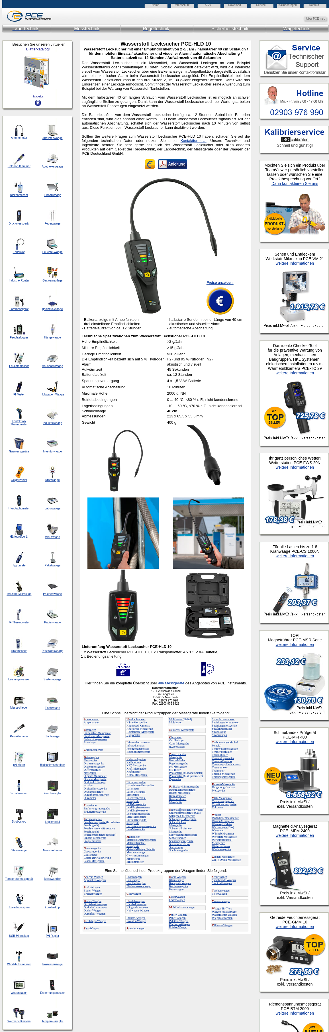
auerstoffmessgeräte (181, 809)
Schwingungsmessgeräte (183, 834)
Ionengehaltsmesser (137, 748)
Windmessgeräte (221, 849)
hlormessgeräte (93, 749)
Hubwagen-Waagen (137, 910)
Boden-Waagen (92, 890)
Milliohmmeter (135, 861)
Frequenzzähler (92, 841)
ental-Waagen (92, 901)
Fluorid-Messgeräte (95, 837)
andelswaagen (135, 901)
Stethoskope (176, 847)
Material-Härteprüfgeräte (140, 849)
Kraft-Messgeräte (136, 768)
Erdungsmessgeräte (95, 811)
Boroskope (90, 742)
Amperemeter (91, 722)
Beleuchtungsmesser (95, 739)
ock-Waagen (92, 887)
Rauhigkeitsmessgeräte (182, 789)
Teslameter (218, 770)
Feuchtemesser (92, 828)
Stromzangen (219, 735)
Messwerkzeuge (135, 852)
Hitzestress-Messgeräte (139, 728)
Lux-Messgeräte (135, 829)
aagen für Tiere (222, 908)
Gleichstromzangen (137, 855)
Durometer (90, 798)
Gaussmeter (90, 854)
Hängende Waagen (137, 907)
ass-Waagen (91, 928)
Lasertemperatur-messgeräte (136, 799)
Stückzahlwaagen (222, 883)
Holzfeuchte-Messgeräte (140, 731)
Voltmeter (217, 807)
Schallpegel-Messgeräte (183, 819)
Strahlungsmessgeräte (224, 725)
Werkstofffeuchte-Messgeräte (222, 841)
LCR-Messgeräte (136, 804)
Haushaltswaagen (136, 904)
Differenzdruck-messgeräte (93, 771)
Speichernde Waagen (224, 880)
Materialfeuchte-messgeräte (136, 844)
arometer (90, 729)
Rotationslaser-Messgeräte (177, 801)
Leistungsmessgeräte (138, 813)
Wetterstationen (221, 846)
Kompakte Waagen (180, 883)
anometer (133, 836)
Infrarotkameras (135, 745)
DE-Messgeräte (222, 798)
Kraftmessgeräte (178, 886)
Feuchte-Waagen (136, 883)
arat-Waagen (177, 876)
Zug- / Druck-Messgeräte (226, 859)
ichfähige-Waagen (95, 921)
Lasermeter (132, 788)
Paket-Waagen (177, 917)
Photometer (176, 772)
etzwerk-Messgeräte (181, 729)
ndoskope (90, 805)
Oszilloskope (176, 740)
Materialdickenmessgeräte (141, 839)
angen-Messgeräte (223, 856)
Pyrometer (175, 779)
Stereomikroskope (179, 844)
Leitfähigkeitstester (137, 810)
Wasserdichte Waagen (224, 914)
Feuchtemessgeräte (95, 822)
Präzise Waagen (178, 927)
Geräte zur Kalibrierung (97, 857)
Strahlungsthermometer (225, 722)
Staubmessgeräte (178, 850)
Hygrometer (133, 735)
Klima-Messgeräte (137, 774)
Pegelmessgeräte (178, 763)
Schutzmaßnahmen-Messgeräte (180, 830)
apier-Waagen (178, 914)
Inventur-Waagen (136, 921)
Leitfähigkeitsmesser (138, 807)
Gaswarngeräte (92, 851)
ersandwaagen (221, 901)
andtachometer (136, 719)
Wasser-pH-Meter (222, 824)
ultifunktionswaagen (182, 907)
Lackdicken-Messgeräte (140, 785)
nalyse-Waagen (93, 876)
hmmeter (175, 737)
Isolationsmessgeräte (138, 751)
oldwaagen (133, 893)
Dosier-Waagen (92, 910)
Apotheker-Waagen (95, 880)
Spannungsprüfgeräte (181, 841)
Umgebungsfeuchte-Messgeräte (223, 789)
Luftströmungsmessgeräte (141, 826)
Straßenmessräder (222, 728)
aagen (216, 814)
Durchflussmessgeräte (96, 794)
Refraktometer (177, 796)
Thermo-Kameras (222, 761)
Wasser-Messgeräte (223, 821)
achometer (219, 742)
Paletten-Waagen (179, 921)
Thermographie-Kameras (226, 764)
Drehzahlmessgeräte (95, 788)
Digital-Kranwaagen (95, 907)
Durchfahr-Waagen (94, 913)
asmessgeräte (92, 848)
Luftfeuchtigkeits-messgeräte (136, 821)
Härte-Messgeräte (136, 722)
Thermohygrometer (223, 758)
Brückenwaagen (93, 893)
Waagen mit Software (224, 911)
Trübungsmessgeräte (223, 776)
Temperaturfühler (222, 751)
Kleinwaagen (176, 880)
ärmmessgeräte (136, 782)
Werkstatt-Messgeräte (224, 836)
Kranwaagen (176, 889)
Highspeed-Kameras (138, 725)
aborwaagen (177, 896)
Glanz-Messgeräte (94, 860)
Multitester (175, 722)
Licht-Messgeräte (136, 816)
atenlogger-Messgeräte (91, 759)
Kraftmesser (133, 771)
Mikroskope (133, 858)
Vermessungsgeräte (223, 801)
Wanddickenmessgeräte (225, 817)
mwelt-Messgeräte (223, 784)
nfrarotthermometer (138, 742)
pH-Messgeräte (178, 766)
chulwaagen (219, 876)
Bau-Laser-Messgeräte (96, 736)
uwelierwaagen (135, 928)
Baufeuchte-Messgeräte (97, 733)
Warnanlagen (220, 827)
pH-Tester (175, 769)
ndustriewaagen (136, 917)
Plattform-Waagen (179, 924)
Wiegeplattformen (222, 917)
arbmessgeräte (93, 819)
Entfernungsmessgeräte (97, 808)
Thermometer (219, 767)
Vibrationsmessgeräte (224, 804)
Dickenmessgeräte (94, 766)
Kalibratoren (133, 762)
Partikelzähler (177, 760)
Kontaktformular (194, 140)
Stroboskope (219, 731)
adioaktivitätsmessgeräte (184, 786)
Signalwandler (177, 837)
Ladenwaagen (177, 900)
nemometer (91, 719)
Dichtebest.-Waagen (95, 904)
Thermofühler (220, 754)
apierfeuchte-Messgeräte (177, 755)
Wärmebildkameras (223, 833)
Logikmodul (52, 821)
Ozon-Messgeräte (179, 743)
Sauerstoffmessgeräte (181, 812)
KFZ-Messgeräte (136, 765)
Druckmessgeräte (93, 791)
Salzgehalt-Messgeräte (182, 815)
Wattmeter (218, 830)
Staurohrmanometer (223, 719)
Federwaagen (134, 876)
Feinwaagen (133, 880)
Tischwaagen (219, 893)
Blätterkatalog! (38, 49)
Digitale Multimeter (95, 776)
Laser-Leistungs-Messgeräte (136, 793)
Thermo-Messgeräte (223, 773)
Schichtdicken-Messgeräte (177, 824)
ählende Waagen (222, 925)
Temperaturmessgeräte (225, 748)
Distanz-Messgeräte (95, 779)
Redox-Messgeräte (180, 792)
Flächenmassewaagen (138, 886)
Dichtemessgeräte (94, 763)
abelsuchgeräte (136, 759)
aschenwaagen (221, 890)
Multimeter (176, 719)
